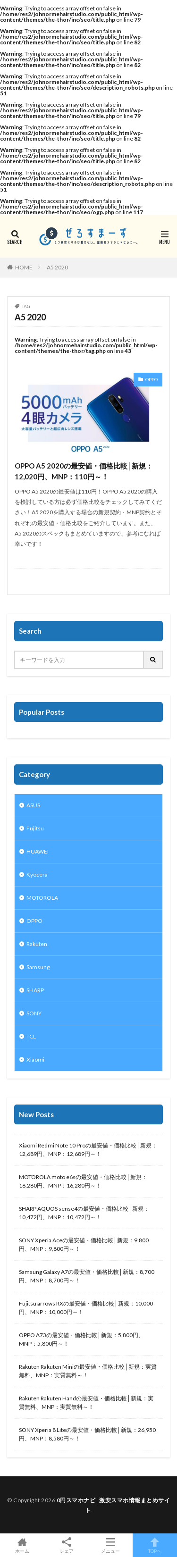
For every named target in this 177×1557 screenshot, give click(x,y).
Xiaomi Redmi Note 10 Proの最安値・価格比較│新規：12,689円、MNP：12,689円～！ (88, 1149)
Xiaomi (35, 1059)
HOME (24, 267)
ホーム (22, 1545)
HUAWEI (37, 851)
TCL (31, 1036)
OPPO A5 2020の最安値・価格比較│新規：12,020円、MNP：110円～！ (84, 471)
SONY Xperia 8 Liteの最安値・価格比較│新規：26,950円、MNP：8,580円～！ (87, 1434)
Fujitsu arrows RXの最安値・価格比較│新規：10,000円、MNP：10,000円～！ (86, 1307)
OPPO (151, 379)
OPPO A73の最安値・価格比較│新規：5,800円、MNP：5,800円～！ (81, 1339)
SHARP (35, 990)
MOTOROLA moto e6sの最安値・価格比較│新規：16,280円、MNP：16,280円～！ (83, 1181)
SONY (34, 1013)
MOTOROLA (42, 897)
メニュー (111, 1545)
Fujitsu (35, 828)
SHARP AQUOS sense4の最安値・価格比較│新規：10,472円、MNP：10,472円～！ (84, 1213)
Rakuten (36, 943)
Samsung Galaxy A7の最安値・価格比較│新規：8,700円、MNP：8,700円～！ (86, 1276)
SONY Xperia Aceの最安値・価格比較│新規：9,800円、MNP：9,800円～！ (84, 1244)
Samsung (38, 967)
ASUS (33, 805)
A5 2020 (57, 267)
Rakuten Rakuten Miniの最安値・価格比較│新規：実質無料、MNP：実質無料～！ (88, 1371)
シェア (66, 1545)
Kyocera (37, 874)
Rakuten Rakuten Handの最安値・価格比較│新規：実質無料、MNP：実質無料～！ (86, 1402)
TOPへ (155, 1545)
